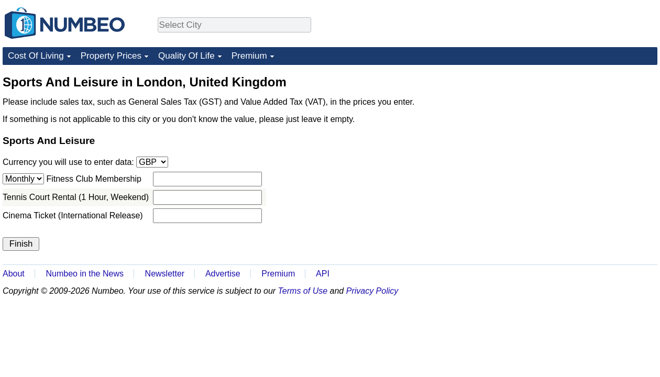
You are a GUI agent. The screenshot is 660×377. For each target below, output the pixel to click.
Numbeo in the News (85, 273)
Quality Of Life (186, 56)
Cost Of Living (36, 56)
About (14, 273)
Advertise (222, 273)
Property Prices (111, 56)
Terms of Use (303, 290)
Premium (249, 56)
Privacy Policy (372, 290)
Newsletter (165, 273)
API (322, 273)
